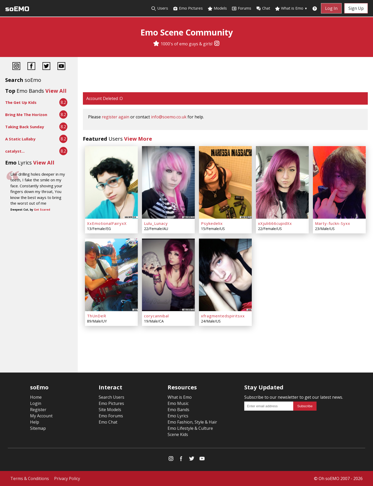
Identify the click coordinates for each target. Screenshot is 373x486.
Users (159, 8)
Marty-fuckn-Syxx (332, 223)
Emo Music (178, 403)
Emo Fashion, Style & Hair (192, 422)
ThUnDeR (96, 315)
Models (217, 8)
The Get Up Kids (21, 102)
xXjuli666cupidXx (275, 223)
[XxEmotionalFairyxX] (111, 182)
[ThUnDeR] (111, 275)
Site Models (110, 409)
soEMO (17, 9)
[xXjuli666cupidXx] (282, 182)
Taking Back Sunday (24, 126)
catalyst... (15, 151)
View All (56, 90)
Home (36, 397)
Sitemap (38, 428)
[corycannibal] (168, 275)
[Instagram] (216, 44)
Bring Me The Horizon (26, 114)
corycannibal (156, 315)
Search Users (111, 397)
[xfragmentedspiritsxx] (225, 275)
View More (138, 138)
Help (34, 422)
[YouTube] (61, 66)
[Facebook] (31, 66)
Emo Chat (108, 422)
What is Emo (291, 8)
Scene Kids (178, 434)
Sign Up (356, 8)
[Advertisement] (225, 75)
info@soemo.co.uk (169, 117)
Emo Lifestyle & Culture (190, 428)
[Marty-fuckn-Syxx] (339, 182)
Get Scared (42, 209)
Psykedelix (212, 223)
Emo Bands (178, 409)
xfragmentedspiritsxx (223, 315)
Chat (263, 8)
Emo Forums (111, 416)
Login (35, 403)
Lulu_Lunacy (156, 223)
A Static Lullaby (20, 138)
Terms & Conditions (29, 478)
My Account (41, 416)
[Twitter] (46, 66)
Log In (331, 8)
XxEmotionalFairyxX (107, 223)
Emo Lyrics (178, 416)
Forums (241, 8)
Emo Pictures (188, 8)
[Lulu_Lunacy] (168, 182)
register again (115, 117)
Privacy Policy (67, 478)
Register (38, 409)
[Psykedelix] (225, 182)
